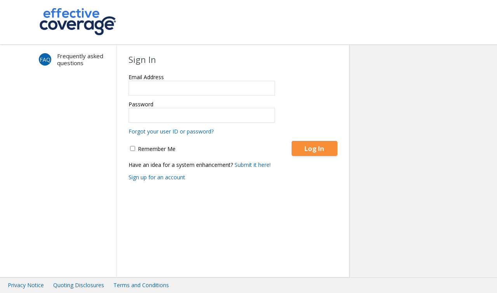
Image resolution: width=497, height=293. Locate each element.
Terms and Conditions (141, 285)
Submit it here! (253, 164)
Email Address (146, 77)
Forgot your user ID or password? (171, 131)
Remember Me (153, 149)
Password (141, 104)
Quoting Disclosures (78, 285)
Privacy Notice (26, 285)
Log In (314, 148)
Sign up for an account (157, 177)
